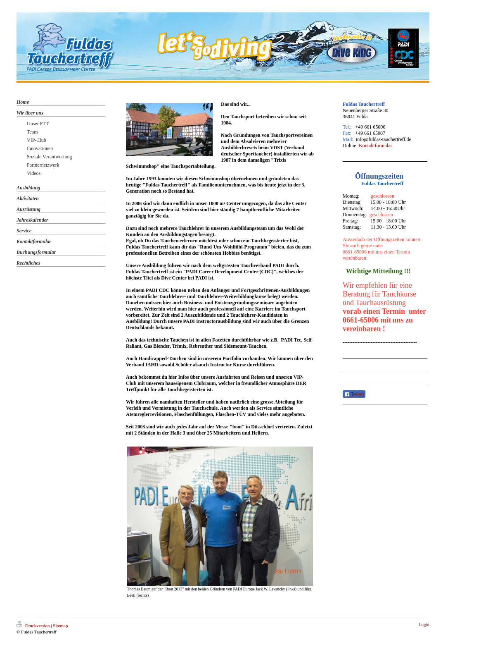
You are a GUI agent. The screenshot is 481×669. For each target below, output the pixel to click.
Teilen (354, 394)
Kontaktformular (375, 145)
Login (424, 624)
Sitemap (60, 625)
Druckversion (34, 625)
